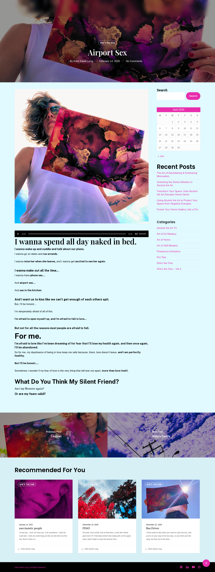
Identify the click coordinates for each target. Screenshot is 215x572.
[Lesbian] (54, 435)
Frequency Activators (169, 251)
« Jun (161, 156)
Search (162, 90)
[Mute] (136, 233)
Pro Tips (161, 257)
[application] (82, 234)
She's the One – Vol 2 (169, 269)
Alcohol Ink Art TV (167, 228)
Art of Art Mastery (166, 233)
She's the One (107, 42)
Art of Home (163, 239)
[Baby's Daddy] (161, 435)
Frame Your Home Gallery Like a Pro (177, 209)
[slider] (77, 233)
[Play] (18, 233)
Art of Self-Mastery (167, 245)
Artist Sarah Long (83, 61)
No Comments (134, 61)
